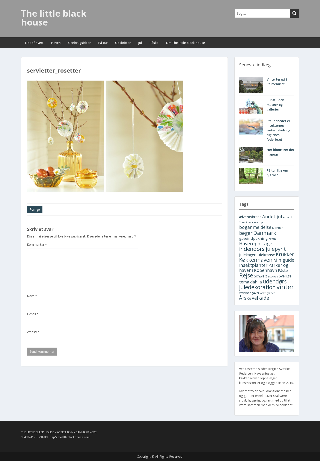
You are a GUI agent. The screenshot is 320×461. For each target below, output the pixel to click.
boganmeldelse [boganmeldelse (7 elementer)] (255, 227)
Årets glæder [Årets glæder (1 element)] (267, 293)
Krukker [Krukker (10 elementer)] (285, 254)
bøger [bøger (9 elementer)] (245, 233)
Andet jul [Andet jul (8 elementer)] (272, 216)
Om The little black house (185, 43)
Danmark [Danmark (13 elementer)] (264, 232)
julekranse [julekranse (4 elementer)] (265, 254)
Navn (32, 296)
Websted (33, 332)
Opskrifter (123, 43)
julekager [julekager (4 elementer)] (247, 254)
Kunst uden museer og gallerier (275, 104)
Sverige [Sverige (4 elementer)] (285, 276)
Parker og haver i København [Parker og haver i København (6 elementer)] (263, 267)
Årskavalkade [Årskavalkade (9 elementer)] (254, 298)
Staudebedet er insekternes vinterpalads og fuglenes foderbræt (278, 130)
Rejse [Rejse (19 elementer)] (246, 275)
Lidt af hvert (34, 43)
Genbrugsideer (79, 43)
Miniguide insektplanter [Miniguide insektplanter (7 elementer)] (266, 262)
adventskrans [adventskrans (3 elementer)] (250, 217)
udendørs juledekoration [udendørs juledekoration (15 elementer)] (263, 284)
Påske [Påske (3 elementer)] (283, 270)
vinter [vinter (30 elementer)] (285, 286)
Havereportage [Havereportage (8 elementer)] (255, 243)
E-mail (32, 314)
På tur (103, 43)
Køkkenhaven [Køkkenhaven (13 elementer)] (255, 259)
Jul (140, 43)
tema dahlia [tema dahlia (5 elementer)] (250, 282)
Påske (154, 43)
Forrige (35, 209)
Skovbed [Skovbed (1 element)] (273, 276)
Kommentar (37, 244)
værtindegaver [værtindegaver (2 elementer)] (249, 293)
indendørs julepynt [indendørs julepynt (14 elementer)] (262, 248)
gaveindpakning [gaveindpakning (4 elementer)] (253, 238)
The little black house (53, 17)
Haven (56, 43)
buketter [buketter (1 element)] (277, 228)
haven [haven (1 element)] (272, 238)
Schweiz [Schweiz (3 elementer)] (260, 276)
